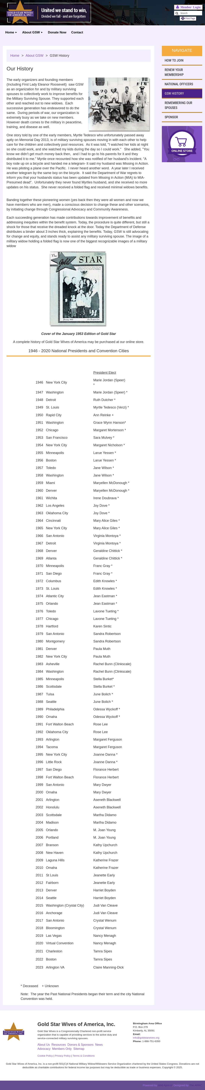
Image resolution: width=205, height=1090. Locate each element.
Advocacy (44, 1048)
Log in (188, 7)
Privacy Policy (63, 1055)
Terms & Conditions (84, 1055)
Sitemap (78, 1048)
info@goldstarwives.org (146, 1037)
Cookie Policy (45, 1055)
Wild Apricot (165, 1085)
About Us (44, 1044)
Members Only (62, 1048)
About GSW (35, 55)
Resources (58, 1044)
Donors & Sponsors (81, 1044)
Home (14, 55)
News (99, 1044)
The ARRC (195, 1085)
